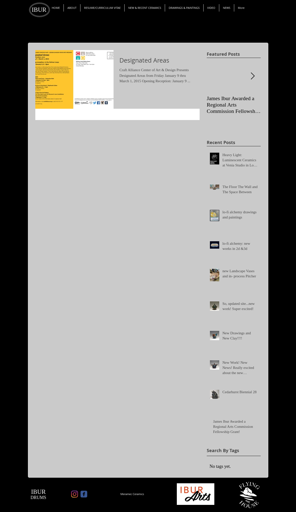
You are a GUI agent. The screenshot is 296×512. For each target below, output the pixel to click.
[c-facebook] (83, 494)
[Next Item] (253, 76)
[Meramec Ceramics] (132, 494)
